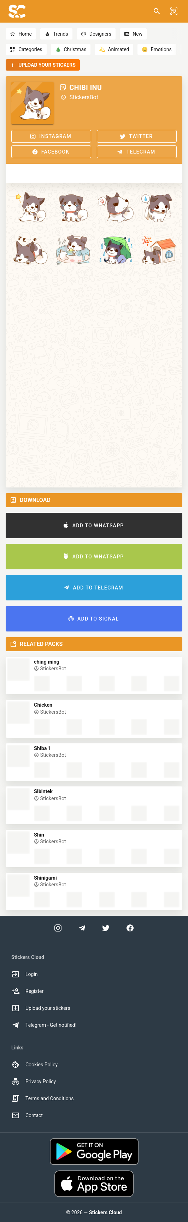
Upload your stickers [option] (40, 1008)
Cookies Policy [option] (34, 1064)
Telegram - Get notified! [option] (43, 1025)
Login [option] (24, 974)
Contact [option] (27, 1115)
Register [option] (27, 991)
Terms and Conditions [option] (42, 1098)
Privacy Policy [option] (33, 1081)
